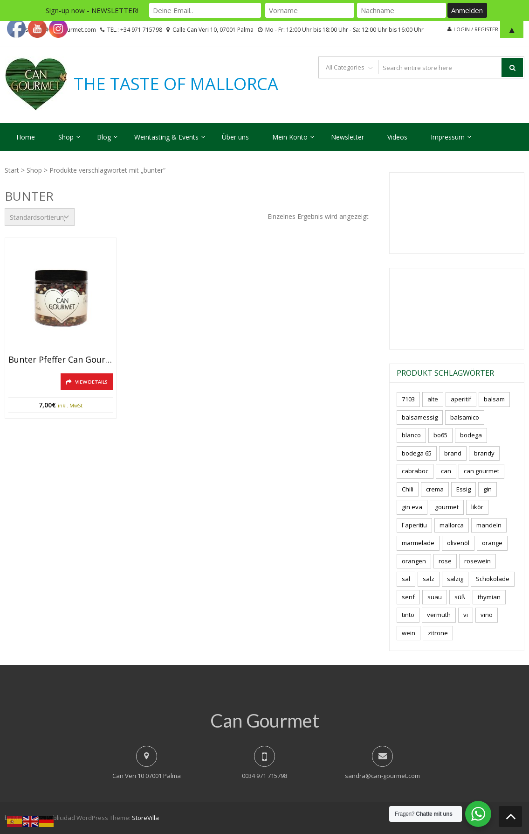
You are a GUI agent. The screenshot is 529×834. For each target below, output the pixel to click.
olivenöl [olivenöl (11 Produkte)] (458, 543)
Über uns (235, 137)
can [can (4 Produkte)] (446, 471)
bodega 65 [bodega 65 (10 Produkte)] (417, 453)
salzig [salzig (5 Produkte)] (455, 579)
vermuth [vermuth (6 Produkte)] (439, 614)
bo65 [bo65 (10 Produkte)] (440, 435)
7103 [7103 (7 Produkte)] (408, 399)
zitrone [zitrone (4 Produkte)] (438, 633)
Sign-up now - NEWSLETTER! (92, 10)
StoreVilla (145, 817)
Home (25, 137)
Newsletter (347, 137)
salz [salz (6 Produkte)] (428, 579)
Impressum (448, 137)
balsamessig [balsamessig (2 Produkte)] (420, 417)
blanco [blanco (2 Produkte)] (411, 435)
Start (12, 170)
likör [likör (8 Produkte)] (477, 507)
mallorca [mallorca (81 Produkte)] (452, 525)
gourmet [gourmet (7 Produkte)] (447, 507)
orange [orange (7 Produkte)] (492, 543)
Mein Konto (290, 137)
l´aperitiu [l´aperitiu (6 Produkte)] (414, 525)
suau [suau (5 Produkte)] (434, 597)
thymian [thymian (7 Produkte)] (489, 597)
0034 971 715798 (264, 775)
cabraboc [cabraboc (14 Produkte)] (415, 471)
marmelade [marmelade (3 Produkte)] (418, 543)
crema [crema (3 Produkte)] (435, 489)
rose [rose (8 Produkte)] (445, 561)
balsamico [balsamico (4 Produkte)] (464, 417)
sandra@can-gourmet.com (382, 775)
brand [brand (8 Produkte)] (452, 453)
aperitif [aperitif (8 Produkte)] (461, 399)
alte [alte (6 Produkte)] (432, 399)
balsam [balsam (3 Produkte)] (494, 399)
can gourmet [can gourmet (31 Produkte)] (481, 471)
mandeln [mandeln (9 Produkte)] (489, 525)
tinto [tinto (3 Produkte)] (408, 614)
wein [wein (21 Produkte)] (408, 633)
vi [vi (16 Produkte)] (465, 614)
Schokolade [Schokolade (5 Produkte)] (492, 579)
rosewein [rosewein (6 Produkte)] (477, 561)
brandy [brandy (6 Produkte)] (484, 453)
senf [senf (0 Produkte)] (408, 597)
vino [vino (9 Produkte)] (487, 614)
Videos (397, 137)
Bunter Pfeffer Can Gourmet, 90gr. (60, 360)
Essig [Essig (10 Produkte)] (463, 489)
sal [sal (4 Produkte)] (406, 579)
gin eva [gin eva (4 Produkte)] (412, 507)
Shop (66, 137)
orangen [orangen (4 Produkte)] (414, 561)
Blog (104, 137)
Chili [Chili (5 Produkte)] (407, 489)
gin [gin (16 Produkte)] (487, 489)
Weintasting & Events (166, 137)
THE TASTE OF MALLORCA (176, 84)
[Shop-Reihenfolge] (40, 217)
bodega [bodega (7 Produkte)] (471, 435)
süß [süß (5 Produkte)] (459, 597)
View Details (91, 382)
